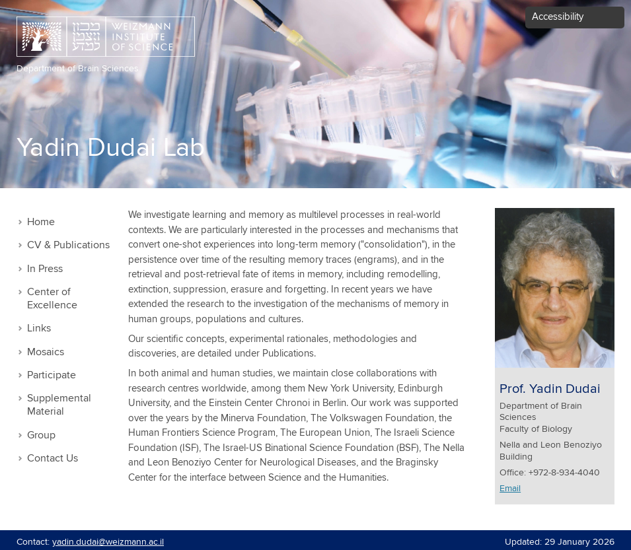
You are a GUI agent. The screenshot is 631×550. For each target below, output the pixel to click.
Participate (51, 375)
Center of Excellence (52, 299)
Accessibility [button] (557, 17)
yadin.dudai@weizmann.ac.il (108, 542)
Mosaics (45, 352)
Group (41, 435)
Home (41, 222)
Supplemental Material (59, 405)
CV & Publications (68, 245)
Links (39, 328)
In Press (45, 269)
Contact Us (52, 458)
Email (510, 488)
